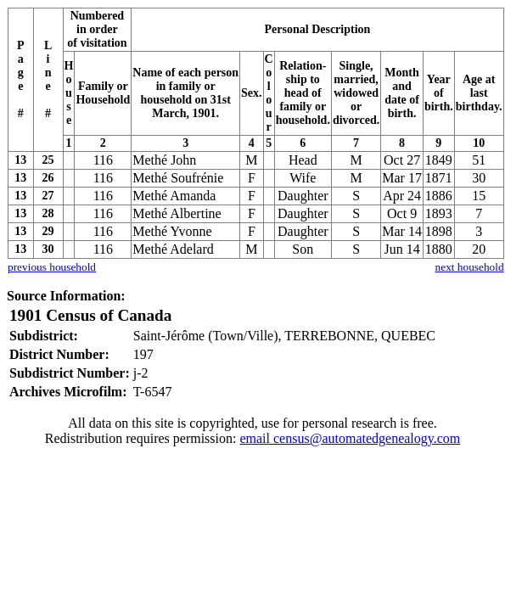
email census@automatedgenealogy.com (349, 438)
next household (469, 267)
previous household (52, 267)
